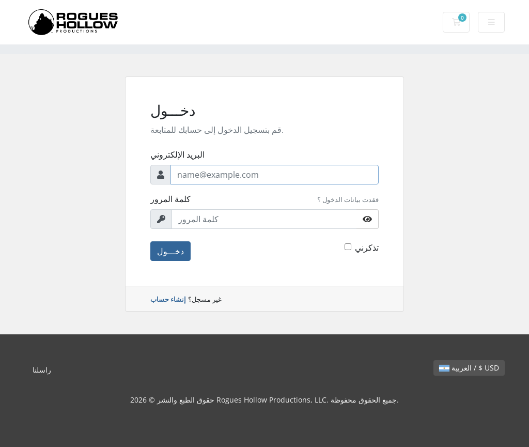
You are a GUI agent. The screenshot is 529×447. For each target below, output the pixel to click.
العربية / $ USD (469, 368)
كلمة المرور (170, 199)
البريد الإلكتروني (177, 154)
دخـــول (170, 251)
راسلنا (42, 370)
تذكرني (367, 247)
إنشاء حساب (168, 299)
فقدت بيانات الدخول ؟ (348, 199)
